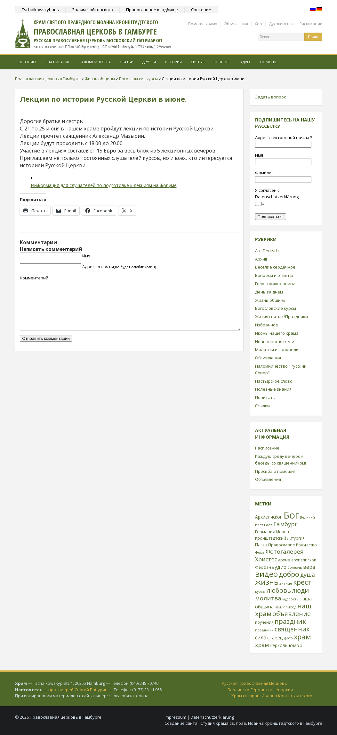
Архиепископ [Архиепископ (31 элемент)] (269, 517)
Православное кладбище (152, 9)
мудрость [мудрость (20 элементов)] (290, 599)
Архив (261, 259)
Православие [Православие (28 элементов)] (281, 545)
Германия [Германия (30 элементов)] (265, 532)
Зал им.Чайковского (92, 9)
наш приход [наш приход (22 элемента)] (285, 607)
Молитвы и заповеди (277, 349)
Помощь (268, 61)
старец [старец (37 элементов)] (275, 637)
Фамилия (264, 173)
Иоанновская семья (275, 341)
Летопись (27, 61)
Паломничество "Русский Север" (281, 369)
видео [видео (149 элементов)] (266, 573)
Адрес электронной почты (283, 137)
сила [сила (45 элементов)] (260, 637)
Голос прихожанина (275, 283)
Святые (198, 61)
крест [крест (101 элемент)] (302, 582)
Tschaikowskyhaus (40, 9)
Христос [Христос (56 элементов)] (266, 559)
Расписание (311, 24)
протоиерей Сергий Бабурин (78, 689)
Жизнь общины (270, 300)
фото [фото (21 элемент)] (288, 638)
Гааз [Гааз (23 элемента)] (268, 524)
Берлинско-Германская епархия (260, 689)
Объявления (236, 24)
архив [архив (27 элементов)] (284, 560)
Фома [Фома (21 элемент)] (260, 552)
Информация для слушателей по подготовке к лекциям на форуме (104, 185)
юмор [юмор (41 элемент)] (295, 645)
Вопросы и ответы (274, 275)
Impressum (175, 717)
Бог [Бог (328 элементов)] (291, 515)
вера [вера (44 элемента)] (309, 566)
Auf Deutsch (267, 251)
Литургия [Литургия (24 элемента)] (296, 538)
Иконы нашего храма (277, 333)
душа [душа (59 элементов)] (307, 574)
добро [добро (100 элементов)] (289, 574)
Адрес (245, 61)
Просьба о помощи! (275, 471)
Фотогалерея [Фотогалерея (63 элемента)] (285, 551)
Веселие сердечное (275, 267)
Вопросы (222, 61)
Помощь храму (202, 24)
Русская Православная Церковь (254, 683)
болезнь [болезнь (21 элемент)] (294, 567)
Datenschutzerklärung (212, 717)
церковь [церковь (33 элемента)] (279, 645)
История (173, 61)
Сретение (201, 9)
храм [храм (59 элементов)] (262, 645)
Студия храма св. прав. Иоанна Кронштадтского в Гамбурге (261, 723)
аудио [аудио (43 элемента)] (279, 566)
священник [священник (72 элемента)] (292, 629)
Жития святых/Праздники (281, 316)
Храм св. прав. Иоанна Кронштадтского (271, 696)
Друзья (149, 61)
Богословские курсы (275, 308)
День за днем (269, 292)
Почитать (265, 397)
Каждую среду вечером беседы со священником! (280, 459)
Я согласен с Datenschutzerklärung (277, 193)
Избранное (266, 325)
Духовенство (281, 24)
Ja (259, 203)
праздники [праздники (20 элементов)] (264, 630)
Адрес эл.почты (119, 267)
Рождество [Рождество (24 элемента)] (306, 544)
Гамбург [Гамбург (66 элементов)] (285, 524)
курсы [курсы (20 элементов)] (260, 591)
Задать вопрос (270, 97)
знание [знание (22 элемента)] (285, 583)
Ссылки (262, 406)
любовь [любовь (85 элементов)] (279, 590)
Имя (86, 256)
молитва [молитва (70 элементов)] (268, 598)
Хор (258, 24)
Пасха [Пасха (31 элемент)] (261, 545)
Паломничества (95, 61)
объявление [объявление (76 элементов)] (291, 613)
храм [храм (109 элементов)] (302, 636)
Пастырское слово (274, 381)
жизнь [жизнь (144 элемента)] (266, 582)
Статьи (126, 61)
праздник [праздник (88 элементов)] (290, 621)
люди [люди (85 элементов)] (300, 590)
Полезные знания (273, 389)
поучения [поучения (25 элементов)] (264, 622)
